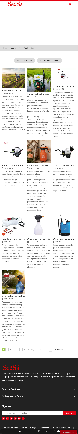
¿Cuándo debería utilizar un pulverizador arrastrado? (13, 165)
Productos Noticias (24, 60)
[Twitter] (11, 418)
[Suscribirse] (69, 413)
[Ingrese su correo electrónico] (32, 413)
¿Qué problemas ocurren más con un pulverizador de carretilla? (64, 165)
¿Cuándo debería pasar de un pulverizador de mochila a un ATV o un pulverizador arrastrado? (64, 86)
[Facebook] (3, 418)
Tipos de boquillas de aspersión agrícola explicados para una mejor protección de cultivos (13, 90)
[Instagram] (19, 418)
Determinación (59, 350)
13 (21, 350)
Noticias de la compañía (49, 60)
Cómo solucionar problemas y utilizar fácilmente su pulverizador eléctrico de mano (13, 296)
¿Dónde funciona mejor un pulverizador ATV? (13, 239)
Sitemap (71, 428)
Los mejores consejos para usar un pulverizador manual (38, 165)
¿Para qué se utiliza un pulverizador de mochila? (64, 239)
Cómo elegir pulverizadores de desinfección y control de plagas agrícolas (38, 94)
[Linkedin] (7, 418)
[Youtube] (15, 418)
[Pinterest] (23, 418)
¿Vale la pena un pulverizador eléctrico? (38, 239)
